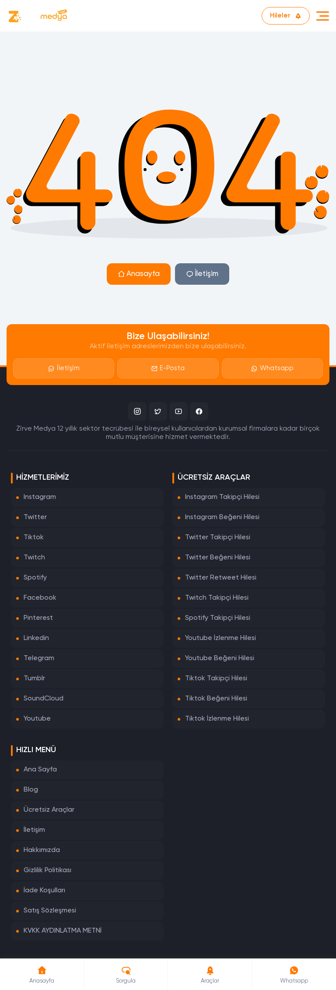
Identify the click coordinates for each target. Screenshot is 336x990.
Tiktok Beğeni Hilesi (216, 698)
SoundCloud (43, 698)
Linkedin (36, 638)
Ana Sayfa (40, 769)
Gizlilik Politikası (47, 870)
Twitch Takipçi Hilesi (216, 597)
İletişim (202, 274)
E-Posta (168, 367)
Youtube (37, 718)
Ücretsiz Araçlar (49, 809)
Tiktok (34, 537)
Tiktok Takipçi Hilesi (216, 678)
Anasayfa (139, 274)
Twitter (35, 517)
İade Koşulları (44, 890)
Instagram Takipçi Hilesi (222, 497)
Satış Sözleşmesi (50, 910)
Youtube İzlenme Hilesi (220, 638)
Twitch (34, 557)
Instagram (40, 497)
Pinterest (38, 618)
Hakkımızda (42, 850)
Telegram (39, 658)
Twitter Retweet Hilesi (220, 577)
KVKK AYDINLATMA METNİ (63, 930)
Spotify (35, 577)
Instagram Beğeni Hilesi (222, 517)
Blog (31, 789)
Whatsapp (272, 367)
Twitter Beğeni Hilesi (217, 557)
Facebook (40, 597)
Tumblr (34, 678)
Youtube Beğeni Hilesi (219, 658)
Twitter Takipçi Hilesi (217, 537)
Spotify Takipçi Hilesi (217, 618)
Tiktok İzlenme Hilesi (217, 718)
